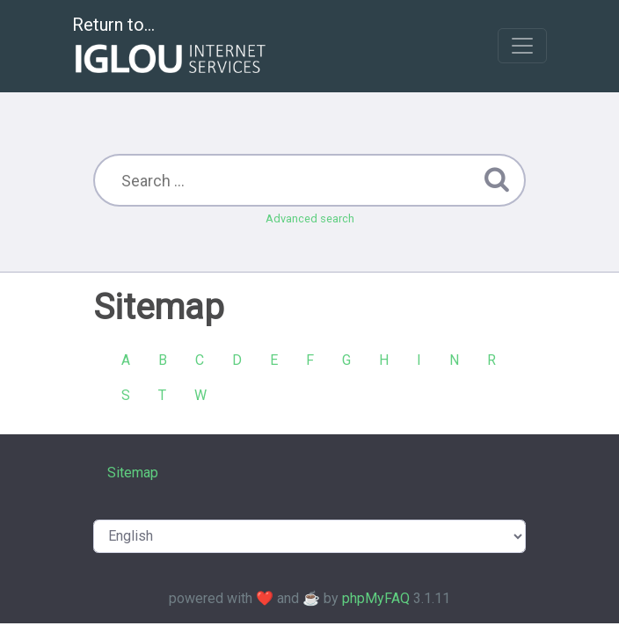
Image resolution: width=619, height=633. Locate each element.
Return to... (171, 47)
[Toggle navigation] (522, 45)
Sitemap (132, 472)
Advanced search (310, 218)
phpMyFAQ (376, 598)
